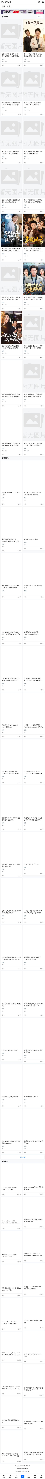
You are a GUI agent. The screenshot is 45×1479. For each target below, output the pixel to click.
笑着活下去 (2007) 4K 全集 (10, 1096)
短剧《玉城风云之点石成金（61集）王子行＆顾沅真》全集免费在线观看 (33, 105)
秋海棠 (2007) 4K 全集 (31, 539)
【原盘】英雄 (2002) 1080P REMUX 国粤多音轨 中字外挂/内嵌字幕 (11, 773)
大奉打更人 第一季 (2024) (32, 864)
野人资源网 (27, 1465)
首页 (3, 6)
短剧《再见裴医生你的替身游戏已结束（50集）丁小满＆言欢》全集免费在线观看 (33, 202)
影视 (3, 497)
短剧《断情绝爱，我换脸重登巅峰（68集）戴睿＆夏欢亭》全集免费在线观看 (33, 396)
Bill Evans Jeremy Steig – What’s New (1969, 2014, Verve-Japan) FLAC (11, 1355)
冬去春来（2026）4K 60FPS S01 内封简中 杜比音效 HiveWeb (32, 494)
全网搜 (9, 6)
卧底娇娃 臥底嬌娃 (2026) (9, 1050)
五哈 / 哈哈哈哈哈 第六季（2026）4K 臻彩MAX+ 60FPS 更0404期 (33, 773)
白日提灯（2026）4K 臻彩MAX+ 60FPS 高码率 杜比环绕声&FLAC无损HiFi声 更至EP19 (33, 680)
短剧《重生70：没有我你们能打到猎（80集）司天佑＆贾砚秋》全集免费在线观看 (11, 105)
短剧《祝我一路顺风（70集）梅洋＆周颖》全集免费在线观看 (11, 56)
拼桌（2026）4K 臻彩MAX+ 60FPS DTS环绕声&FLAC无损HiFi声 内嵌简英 (11, 634)
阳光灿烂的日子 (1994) (31, 1096)
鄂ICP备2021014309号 (22, 1468)
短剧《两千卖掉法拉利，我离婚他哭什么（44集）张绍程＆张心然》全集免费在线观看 (33, 348)
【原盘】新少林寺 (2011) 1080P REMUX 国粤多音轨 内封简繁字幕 (11, 959)
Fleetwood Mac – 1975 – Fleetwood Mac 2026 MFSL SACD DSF (10, 1223)
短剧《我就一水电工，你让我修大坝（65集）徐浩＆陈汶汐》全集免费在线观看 (11, 299)
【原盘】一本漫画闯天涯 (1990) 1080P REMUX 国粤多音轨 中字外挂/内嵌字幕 (33, 727)
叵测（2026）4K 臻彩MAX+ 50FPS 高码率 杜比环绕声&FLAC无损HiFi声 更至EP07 (10, 680)
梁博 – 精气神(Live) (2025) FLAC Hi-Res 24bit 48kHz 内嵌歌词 (11, 1456)
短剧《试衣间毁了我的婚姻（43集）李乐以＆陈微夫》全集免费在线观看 (11, 153)
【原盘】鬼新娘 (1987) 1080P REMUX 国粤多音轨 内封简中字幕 (33, 913)
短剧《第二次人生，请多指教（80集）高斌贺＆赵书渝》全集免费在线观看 (33, 445)
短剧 (3, 59)
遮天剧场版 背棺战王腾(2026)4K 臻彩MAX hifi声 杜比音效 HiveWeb (11, 541)
